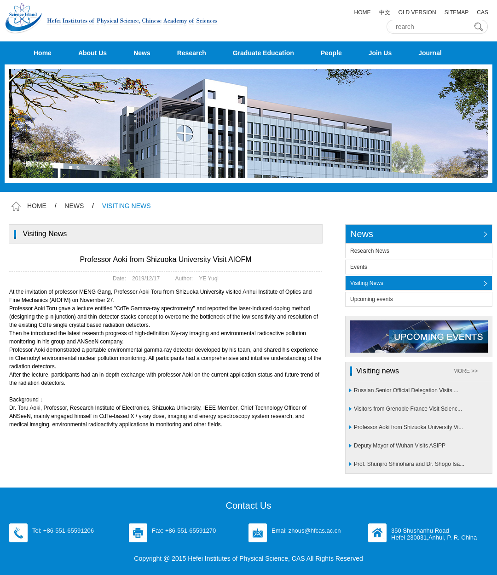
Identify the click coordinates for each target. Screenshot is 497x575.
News (141, 53)
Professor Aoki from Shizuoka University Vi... (408, 427)
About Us (92, 53)
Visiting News (366, 283)
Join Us (380, 53)
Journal (430, 53)
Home (43, 53)
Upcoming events (371, 299)
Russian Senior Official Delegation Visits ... (406, 390)
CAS (482, 12)
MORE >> (465, 371)
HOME (362, 12)
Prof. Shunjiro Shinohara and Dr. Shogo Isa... (409, 464)
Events (358, 267)
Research (191, 53)
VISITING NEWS (126, 205)
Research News (369, 251)
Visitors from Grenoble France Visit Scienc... (408, 409)
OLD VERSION (417, 12)
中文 (384, 12)
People (331, 53)
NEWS (74, 205)
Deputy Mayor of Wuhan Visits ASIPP (399, 445)
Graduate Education (263, 53)
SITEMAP (457, 12)
